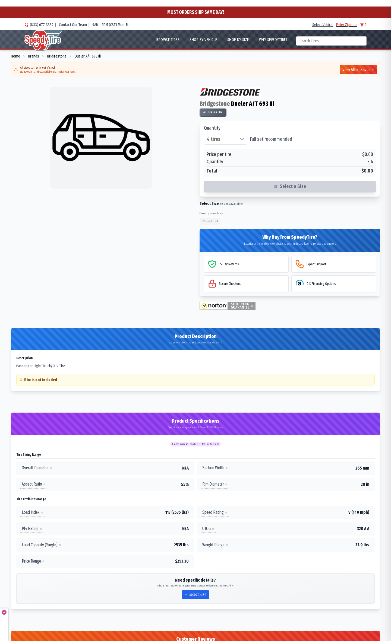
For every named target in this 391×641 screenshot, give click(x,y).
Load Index (32, 512)
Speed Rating (214, 512)
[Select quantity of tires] (225, 139)
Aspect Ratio (34, 484)
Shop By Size (238, 39)
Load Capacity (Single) (41, 544)
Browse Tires (167, 39)
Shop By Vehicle (203, 39)
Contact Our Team (73, 24)
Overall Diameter (37, 467)
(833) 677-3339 (41, 24)
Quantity (212, 128)
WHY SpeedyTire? (273, 39)
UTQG (208, 528)
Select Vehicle (322, 24)
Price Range (33, 561)
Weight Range (215, 544)
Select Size (195, 594)
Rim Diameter (215, 484)
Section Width (215, 467)
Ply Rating (32, 528)
